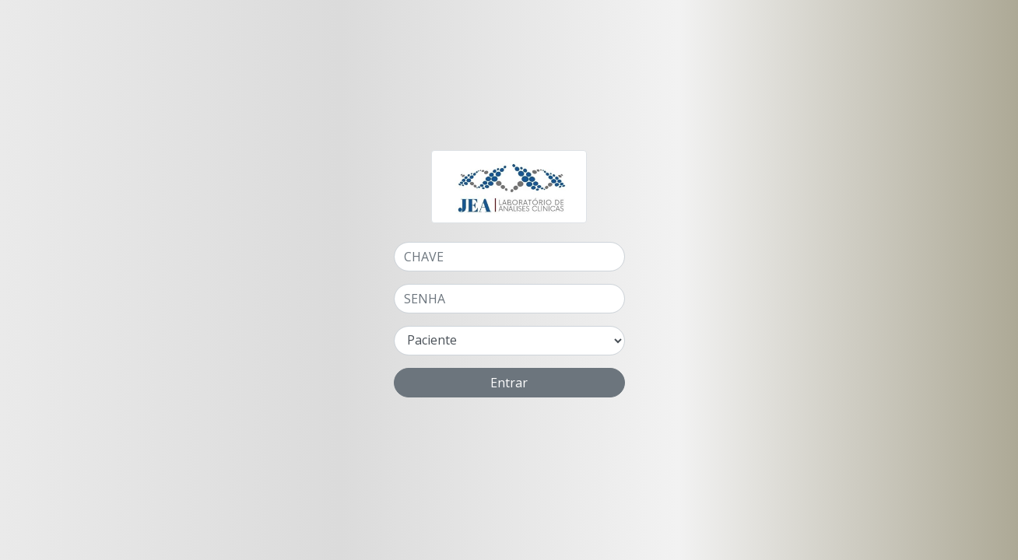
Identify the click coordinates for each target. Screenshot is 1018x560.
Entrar (509, 382)
